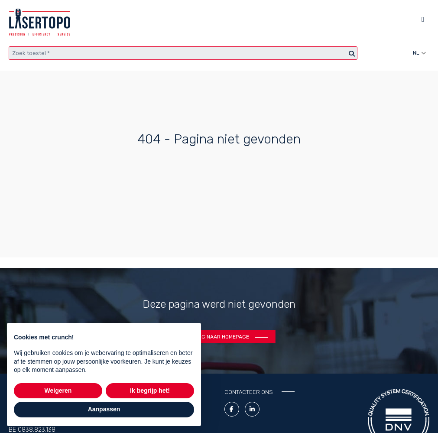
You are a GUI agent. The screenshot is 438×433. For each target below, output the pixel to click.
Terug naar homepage (219, 337)
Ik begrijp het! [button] (150, 390)
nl (416, 53)
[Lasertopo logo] (39, 22)
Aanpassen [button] (104, 409)
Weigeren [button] (58, 390)
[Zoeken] (352, 54)
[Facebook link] (231, 409)
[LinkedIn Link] (252, 409)
